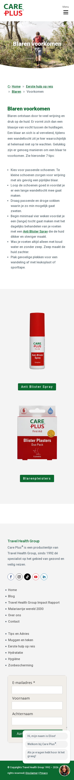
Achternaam (22, 714)
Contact (14, 621)
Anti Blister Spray (35, 231)
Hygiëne (14, 659)
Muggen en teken (20, 640)
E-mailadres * (23, 682)
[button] (64, 770)
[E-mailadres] (37, 690)
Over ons (14, 615)
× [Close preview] (66, 727)
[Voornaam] (37, 705)
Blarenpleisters (37, 478)
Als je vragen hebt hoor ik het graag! (46, 754)
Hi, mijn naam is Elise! (41, 736)
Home (12, 590)
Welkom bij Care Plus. (42, 744)
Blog (11, 596)
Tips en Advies (18, 634)
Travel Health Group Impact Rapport (34, 602)
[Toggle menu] (65, 10)
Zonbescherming (20, 665)
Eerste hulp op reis (21, 646)
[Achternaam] (37, 721)
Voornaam (21, 698)
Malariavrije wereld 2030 (25, 609)
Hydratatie (15, 653)
